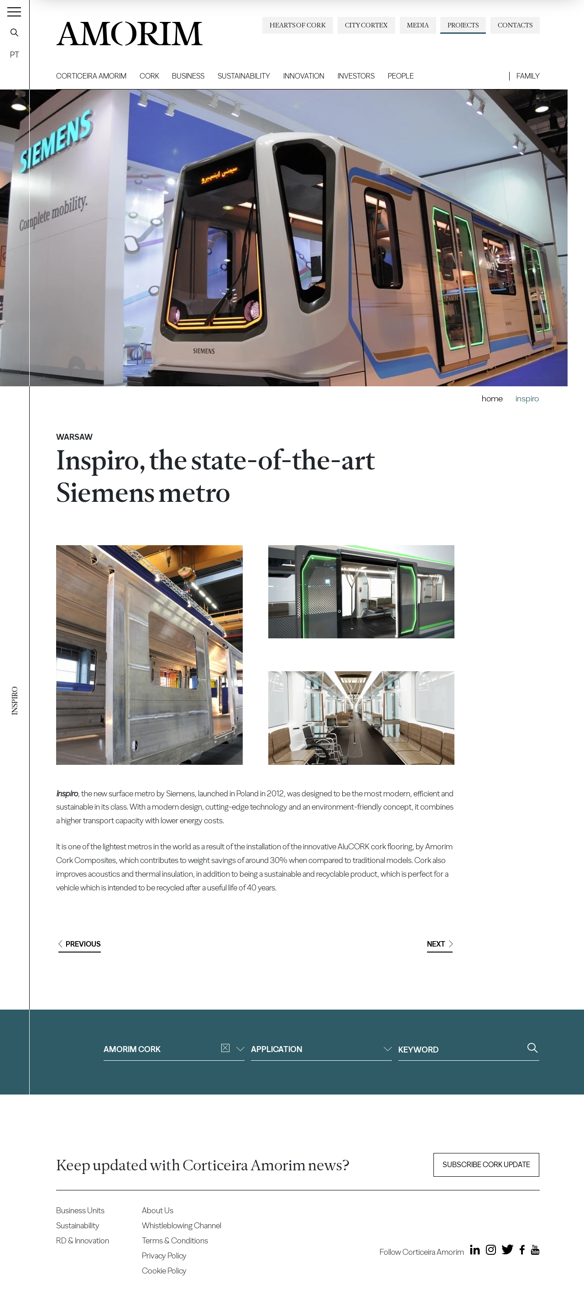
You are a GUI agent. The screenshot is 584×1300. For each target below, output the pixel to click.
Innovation (303, 76)
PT (14, 54)
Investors (356, 76)
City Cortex (366, 25)
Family (528, 76)
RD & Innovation (82, 1240)
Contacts (515, 25)
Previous (79, 944)
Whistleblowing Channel (181, 1225)
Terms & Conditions (175, 1240)
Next (440, 944)
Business (188, 76)
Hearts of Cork (298, 25)
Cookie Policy (164, 1270)
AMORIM (129, 30)
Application (321, 1049)
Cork (149, 76)
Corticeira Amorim (91, 76)
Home (492, 398)
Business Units (80, 1210)
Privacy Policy (164, 1255)
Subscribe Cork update (486, 1164)
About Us (157, 1210)
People (401, 76)
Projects (463, 25)
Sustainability (244, 76)
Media (418, 25)
